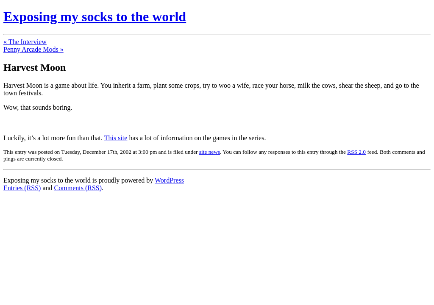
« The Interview (25, 41)
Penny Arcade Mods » (33, 49)
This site (116, 137)
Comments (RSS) (78, 187)
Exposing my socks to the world (94, 16)
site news (209, 152)
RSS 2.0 (356, 152)
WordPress (169, 180)
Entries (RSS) (22, 187)
